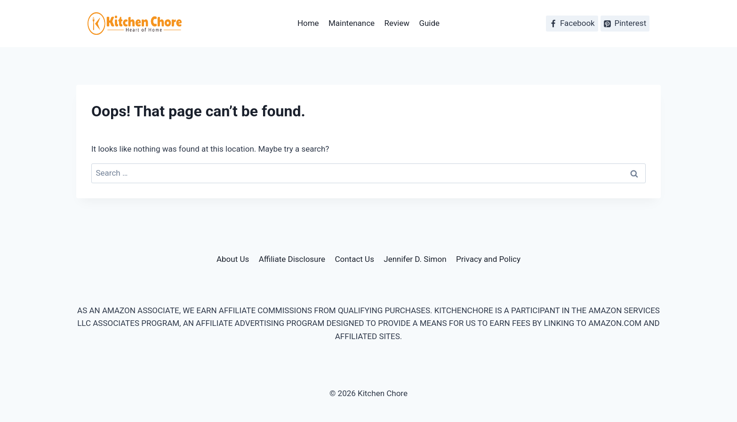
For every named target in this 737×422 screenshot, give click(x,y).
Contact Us (354, 259)
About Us (232, 259)
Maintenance (351, 23)
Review (397, 23)
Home (308, 23)
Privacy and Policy (488, 259)
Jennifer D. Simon (415, 259)
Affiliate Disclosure (292, 259)
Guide (429, 23)
